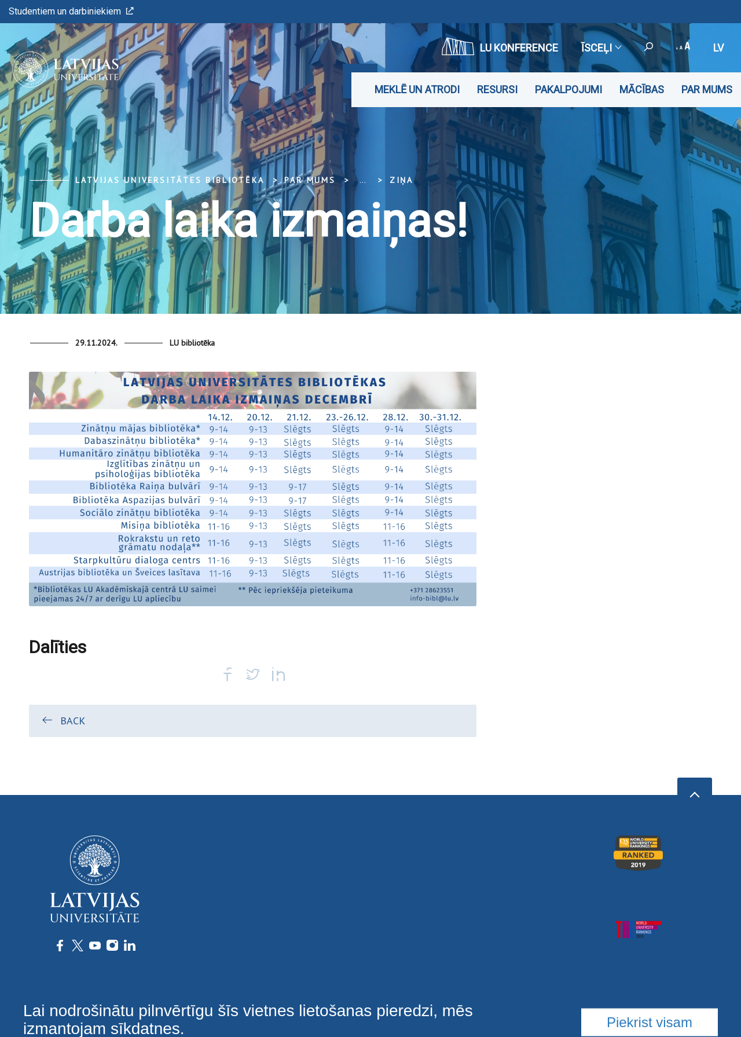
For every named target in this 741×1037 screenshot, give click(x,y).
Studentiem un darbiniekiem (71, 11)
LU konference (500, 46)
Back (63, 720)
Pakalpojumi (568, 89)
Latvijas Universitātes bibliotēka (169, 180)
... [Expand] (363, 180)
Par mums (706, 89)
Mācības (641, 89)
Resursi (497, 89)
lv (718, 48)
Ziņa (401, 180)
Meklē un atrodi (417, 89)
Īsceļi (601, 48)
